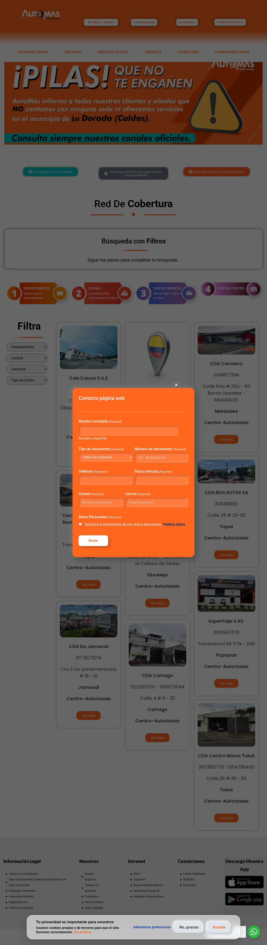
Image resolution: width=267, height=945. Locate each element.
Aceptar (219, 927)
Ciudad (95, 492)
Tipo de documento (106, 444)
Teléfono (97, 469)
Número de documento (153, 445)
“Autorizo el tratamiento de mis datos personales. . (129, 528)
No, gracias (187, 927)
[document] (133, 472)
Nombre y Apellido (97, 433)
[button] (176, 379)
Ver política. (83, 932)
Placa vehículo (153, 469)
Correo (138, 492)
